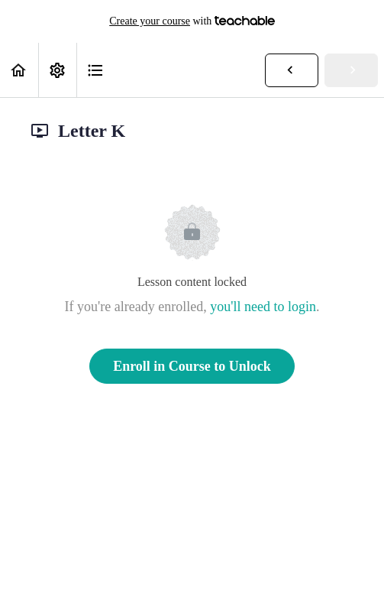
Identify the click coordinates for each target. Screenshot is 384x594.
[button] (19, 70)
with (192, 21)
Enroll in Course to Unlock (192, 366)
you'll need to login (263, 306)
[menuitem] (57, 70)
